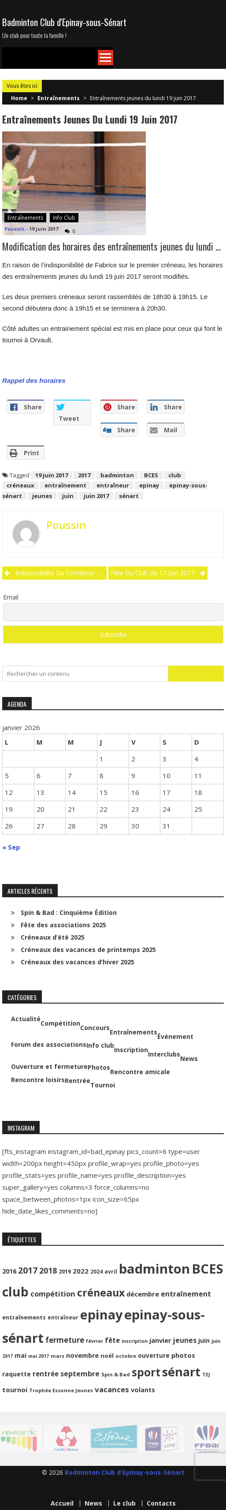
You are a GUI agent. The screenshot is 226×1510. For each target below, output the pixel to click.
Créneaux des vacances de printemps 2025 (88, 949)
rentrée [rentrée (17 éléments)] (46, 1373)
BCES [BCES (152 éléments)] (207, 1269)
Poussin (14, 228)
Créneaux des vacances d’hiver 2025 (77, 962)
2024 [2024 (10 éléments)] (96, 1271)
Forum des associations (48, 1045)
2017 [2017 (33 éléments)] (27, 1270)
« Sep (11, 847)
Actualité (26, 1019)
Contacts (161, 1503)
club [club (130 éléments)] (15, 1291)
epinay (149, 485)
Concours (95, 1028)
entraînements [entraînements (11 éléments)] (24, 1317)
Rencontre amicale (140, 1072)
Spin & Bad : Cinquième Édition (69, 912)
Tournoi (102, 1085)
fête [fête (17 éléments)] (112, 1340)
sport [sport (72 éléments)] (146, 1372)
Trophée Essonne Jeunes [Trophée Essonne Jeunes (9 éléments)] (61, 1390)
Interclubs (164, 1054)
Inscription (131, 1050)
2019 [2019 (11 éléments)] (65, 1271)
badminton (117, 475)
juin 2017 (96, 496)
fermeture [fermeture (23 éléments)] (64, 1340)
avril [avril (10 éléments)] (110, 1271)
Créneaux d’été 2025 (53, 937)
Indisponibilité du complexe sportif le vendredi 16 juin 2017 (60, 573)
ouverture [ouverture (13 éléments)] (154, 1355)
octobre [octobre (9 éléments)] (125, 1356)
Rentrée (77, 1081)
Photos (99, 1068)
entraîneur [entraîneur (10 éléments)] (63, 1317)
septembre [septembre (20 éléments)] (80, 1374)
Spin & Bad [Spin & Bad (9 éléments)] (115, 1374)
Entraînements (58, 98)
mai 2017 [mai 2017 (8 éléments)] (38, 1356)
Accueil (62, 1503)
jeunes (42, 496)
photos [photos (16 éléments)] (183, 1355)
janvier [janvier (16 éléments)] (160, 1340)
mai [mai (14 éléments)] (20, 1355)
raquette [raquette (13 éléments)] (16, 1374)
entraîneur (112, 485)
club (174, 475)
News (189, 1059)
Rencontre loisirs (38, 1080)
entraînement (65, 485)
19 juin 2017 (51, 475)
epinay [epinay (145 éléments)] (101, 1314)
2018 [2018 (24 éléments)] (48, 1270)
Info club (64, 217)
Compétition (60, 1023)
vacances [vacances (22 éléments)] (112, 1389)
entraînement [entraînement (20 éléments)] (186, 1294)
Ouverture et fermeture (49, 1067)
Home (19, 98)
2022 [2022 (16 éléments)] (81, 1270)
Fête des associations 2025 (63, 925)
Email (11, 597)
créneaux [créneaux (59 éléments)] (101, 1292)
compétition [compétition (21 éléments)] (52, 1294)
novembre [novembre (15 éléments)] (82, 1355)
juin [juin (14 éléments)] (204, 1340)
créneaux (20, 485)
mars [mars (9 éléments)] (57, 1356)
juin (68, 496)
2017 (84, 475)
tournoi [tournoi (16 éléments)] (14, 1389)
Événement (175, 1037)
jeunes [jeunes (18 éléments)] (184, 1340)
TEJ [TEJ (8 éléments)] (206, 1374)
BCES (151, 475)
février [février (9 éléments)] (94, 1341)
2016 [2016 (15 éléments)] (9, 1271)
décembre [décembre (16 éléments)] (142, 1293)
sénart (129, 496)
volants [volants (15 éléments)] (143, 1390)
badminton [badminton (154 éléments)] (154, 1269)
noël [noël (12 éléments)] (107, 1356)
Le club (124, 1503)
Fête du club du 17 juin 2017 (152, 573)
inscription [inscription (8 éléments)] (135, 1341)
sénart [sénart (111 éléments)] (181, 1372)
